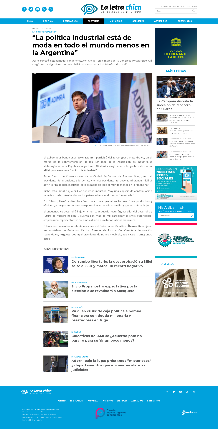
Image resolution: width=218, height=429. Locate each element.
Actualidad (160, 21)
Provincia (93, 21)
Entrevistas (185, 21)
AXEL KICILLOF (114, 145)
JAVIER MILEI (125, 145)
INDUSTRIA (103, 145)
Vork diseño (168, 264)
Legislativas (70, 21)
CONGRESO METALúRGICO (141, 145)
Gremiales (138, 21)
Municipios (116, 21)
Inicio (29, 21)
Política (48, 21)
